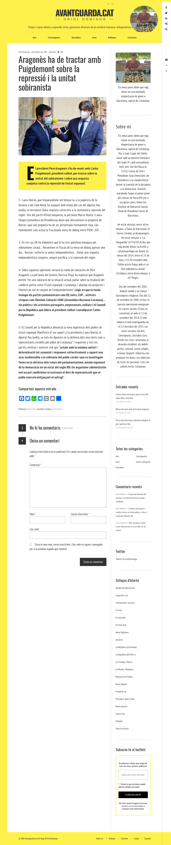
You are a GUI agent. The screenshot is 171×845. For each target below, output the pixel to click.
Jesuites (119, 639)
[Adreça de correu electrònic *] (133, 775)
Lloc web (34, 529)
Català (136, 838)
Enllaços (112, 37)
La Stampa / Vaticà (124, 661)
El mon (119, 610)
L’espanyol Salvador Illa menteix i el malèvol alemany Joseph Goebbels (131, 498)
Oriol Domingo (24, 52)
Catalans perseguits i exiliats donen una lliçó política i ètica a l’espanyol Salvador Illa (131, 512)
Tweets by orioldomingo (126, 558)
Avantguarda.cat (84, 12)
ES (113, 3)
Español (148, 838)
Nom (33, 514)
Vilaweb (119, 721)
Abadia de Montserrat (125, 587)
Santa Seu (120, 713)
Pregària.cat (121, 691)
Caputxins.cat (122, 595)
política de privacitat (131, 806)
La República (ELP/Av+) (126, 654)
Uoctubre (76, 37)
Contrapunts (54, 37)
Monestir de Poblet (124, 676)
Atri (34, 37)
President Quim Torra (125, 698)
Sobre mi (99, 838)
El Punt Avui (121, 624)
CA (108, 3)
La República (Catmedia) (126, 647)
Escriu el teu (67, 427)
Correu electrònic (80, 514)
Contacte (132, 37)
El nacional (120, 617)
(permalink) (57, 408)
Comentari (35, 465)
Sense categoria (143, 461)
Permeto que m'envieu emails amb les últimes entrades (131, 785)
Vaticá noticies (122, 728)
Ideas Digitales (122, 632)
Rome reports (122, 706)
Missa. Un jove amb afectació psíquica (132, 409)
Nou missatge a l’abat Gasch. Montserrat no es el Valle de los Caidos (131, 526)
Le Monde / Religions (125, 669)
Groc (94, 37)
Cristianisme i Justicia (125, 602)
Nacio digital (121, 684)
